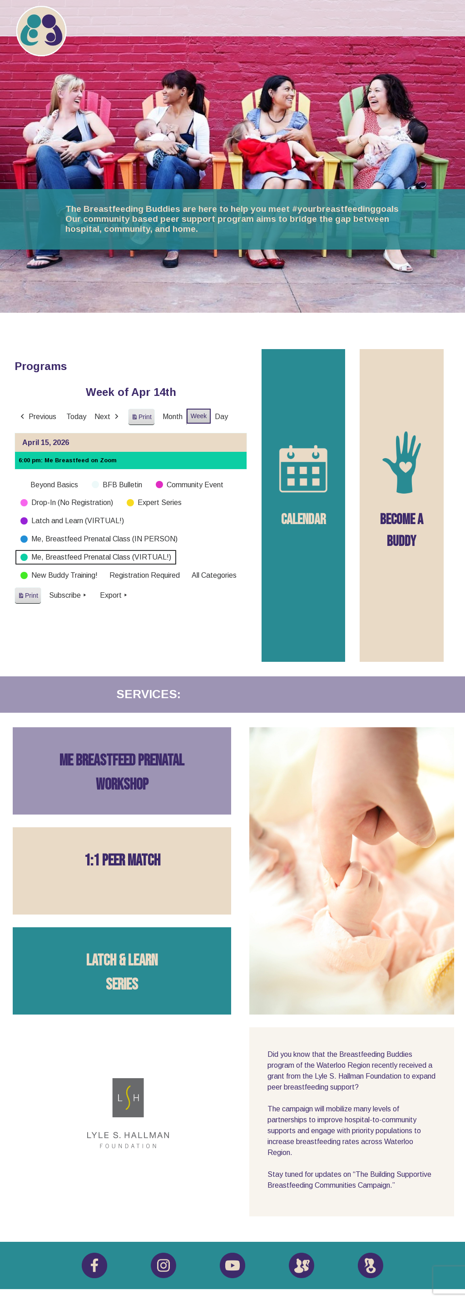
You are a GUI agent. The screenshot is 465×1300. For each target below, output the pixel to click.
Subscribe (68, 595)
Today (76, 416)
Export (114, 595)
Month (173, 416)
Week (199, 416)
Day (221, 416)
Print (141, 418)
